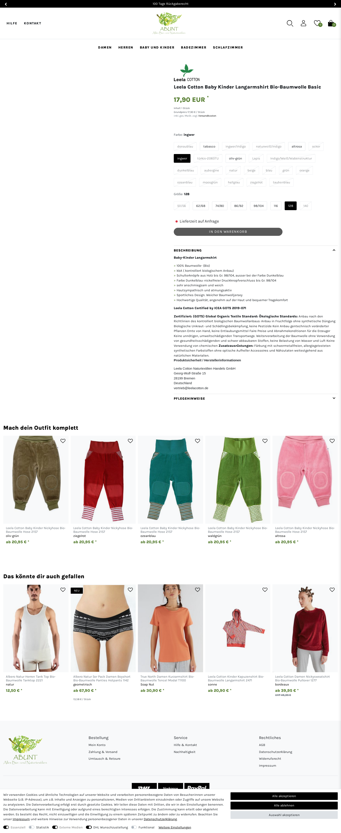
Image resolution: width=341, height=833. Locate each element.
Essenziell (18, 827)
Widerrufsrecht (270, 759)
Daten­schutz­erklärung (160, 819)
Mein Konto (97, 745)
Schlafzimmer (228, 47)
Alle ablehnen (284, 805)
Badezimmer (193, 47)
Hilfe (12, 23)
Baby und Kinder (157, 47)
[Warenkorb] (330, 23)
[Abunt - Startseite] (168, 23)
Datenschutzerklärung (275, 752)
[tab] (256, 320)
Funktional (146, 827)
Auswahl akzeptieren (284, 815)
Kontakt (32, 23)
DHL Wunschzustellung (110, 827)
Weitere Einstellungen (175, 827)
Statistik (42, 827)
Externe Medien (71, 827)
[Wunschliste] (317, 23)
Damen (105, 47)
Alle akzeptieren (284, 796)
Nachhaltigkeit (185, 752)
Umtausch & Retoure (104, 759)
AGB (262, 745)
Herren (125, 47)
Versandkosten (207, 115)
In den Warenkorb (228, 232)
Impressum (267, 766)
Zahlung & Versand (103, 752)
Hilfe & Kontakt (185, 745)
